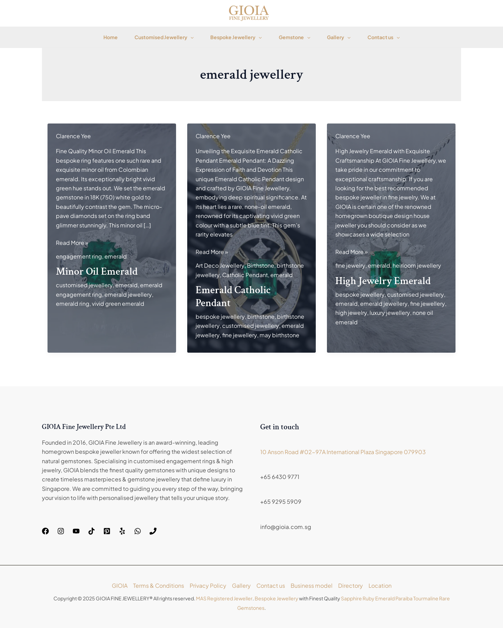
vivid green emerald (118, 303)
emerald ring (72, 303)
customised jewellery (84, 285)
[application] (190, 37)
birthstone (260, 316)
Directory (350, 585)
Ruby (368, 598)
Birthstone (260, 265)
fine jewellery (239, 335)
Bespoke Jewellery (236, 37)
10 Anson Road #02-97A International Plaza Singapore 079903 (343, 452)
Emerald (384, 598)
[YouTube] (76, 531)
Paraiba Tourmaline (416, 598)
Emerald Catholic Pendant (233, 296)
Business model (312, 585)
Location (380, 585)
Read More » (72, 242)
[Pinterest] (106, 531)
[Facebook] (45, 531)
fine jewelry (350, 265)
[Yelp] (122, 531)
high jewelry (351, 312)
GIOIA (119, 585)
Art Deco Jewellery (220, 265)
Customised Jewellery (164, 37)
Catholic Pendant (245, 274)
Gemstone (294, 37)
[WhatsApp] (137, 531)
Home (110, 37)
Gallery (338, 37)
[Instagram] (60, 531)
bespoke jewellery (220, 316)
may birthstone (279, 335)
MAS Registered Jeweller (224, 598)
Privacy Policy (207, 585)
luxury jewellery (389, 312)
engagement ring (79, 256)
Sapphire (351, 598)
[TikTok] (91, 531)
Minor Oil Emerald (97, 271)
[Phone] (153, 531)
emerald (115, 256)
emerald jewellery (128, 294)
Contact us (383, 37)
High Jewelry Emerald (383, 281)
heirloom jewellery (416, 265)
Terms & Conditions (158, 585)
